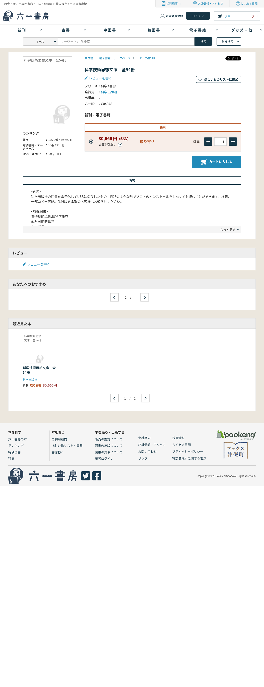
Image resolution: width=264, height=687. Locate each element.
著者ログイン (104, 458)
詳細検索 (227, 41)
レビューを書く (100, 78)
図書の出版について (109, 445)
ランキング (16, 445)
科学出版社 (109, 91)
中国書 (89, 58)
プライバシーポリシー (187, 451)
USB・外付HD (146, 58)
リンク (142, 458)
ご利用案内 (173, 3)
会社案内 (144, 438)
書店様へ (58, 452)
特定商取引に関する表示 (189, 458)
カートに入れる (216, 162)
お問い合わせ (147, 451)
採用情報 (178, 438)
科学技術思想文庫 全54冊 (39, 370)
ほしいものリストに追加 (221, 79)
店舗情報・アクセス (210, 3)
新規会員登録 (174, 16)
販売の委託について (109, 439)
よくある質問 (249, 3)
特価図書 (14, 452)
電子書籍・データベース (115, 58)
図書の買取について (109, 452)
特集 (11, 458)
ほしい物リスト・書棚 (67, 445)
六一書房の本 (17, 439)
